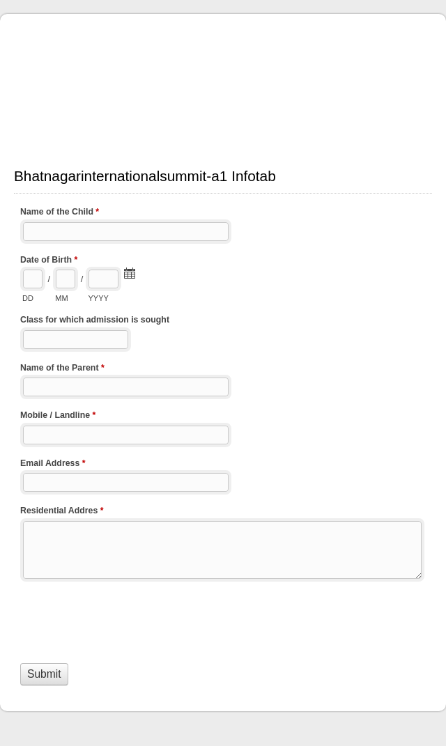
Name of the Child (59, 213)
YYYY (98, 298)
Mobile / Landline (57, 416)
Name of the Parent (62, 369)
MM (61, 298)
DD (27, 298)
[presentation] (126, 619)
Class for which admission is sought (94, 320)
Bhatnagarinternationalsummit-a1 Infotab (223, 84)
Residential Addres (62, 512)
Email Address (53, 464)
